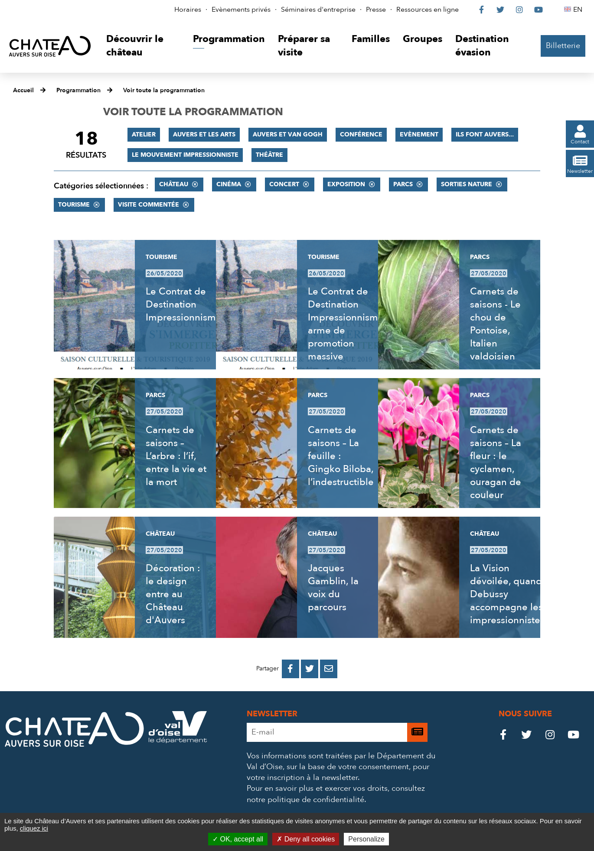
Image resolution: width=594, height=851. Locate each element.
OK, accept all (237, 839)
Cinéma (228, 184)
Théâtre (269, 155)
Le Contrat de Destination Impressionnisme (184, 304)
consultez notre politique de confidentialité (336, 794)
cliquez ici (34, 828)
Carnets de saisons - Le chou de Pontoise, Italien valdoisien (495, 324)
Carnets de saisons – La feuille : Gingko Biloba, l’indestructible (341, 456)
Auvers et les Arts (204, 134)
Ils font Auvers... (485, 134)
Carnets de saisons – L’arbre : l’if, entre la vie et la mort (176, 456)
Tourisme (74, 205)
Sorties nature (466, 184)
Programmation (78, 90)
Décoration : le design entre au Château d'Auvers (173, 594)
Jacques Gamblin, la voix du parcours (333, 588)
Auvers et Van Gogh (288, 134)
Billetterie (563, 45)
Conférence (361, 134)
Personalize (366, 839)
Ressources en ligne (427, 9)
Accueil (23, 90)
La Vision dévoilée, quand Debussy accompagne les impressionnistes (507, 594)
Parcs (403, 184)
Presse (376, 9)
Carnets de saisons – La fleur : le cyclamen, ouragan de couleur (495, 463)
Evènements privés (241, 9)
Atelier (144, 134)
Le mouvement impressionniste (185, 155)
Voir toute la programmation (164, 90)
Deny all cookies (306, 839)
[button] (143, 46)
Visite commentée (148, 205)
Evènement (419, 134)
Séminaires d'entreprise (318, 9)
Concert (284, 184)
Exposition (346, 184)
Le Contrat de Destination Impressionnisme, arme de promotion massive (347, 324)
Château (173, 184)
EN (579, 9)
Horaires (187, 9)
